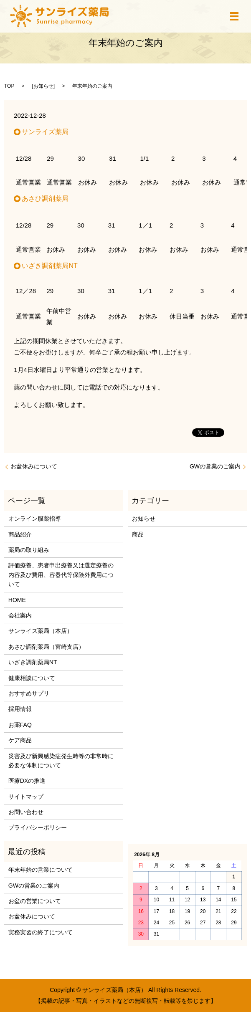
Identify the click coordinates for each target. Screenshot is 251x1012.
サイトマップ (25, 796)
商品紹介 (20, 534)
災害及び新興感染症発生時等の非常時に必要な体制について (61, 761)
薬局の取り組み (28, 549)
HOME (17, 600)
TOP (9, 86)
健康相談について (31, 678)
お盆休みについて (33, 466)
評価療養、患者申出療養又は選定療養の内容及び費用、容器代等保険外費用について (61, 574)
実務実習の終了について (40, 932)
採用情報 (20, 709)
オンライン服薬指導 (34, 518)
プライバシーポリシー (37, 827)
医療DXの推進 (27, 780)
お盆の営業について (34, 901)
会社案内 (20, 615)
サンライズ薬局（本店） (40, 630)
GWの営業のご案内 (215, 466)
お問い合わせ (25, 812)
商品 (138, 534)
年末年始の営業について (40, 869)
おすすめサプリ (28, 693)
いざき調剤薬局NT (32, 662)
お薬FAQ (20, 724)
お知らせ (43, 86)
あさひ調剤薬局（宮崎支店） (46, 646)
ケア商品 (20, 740)
